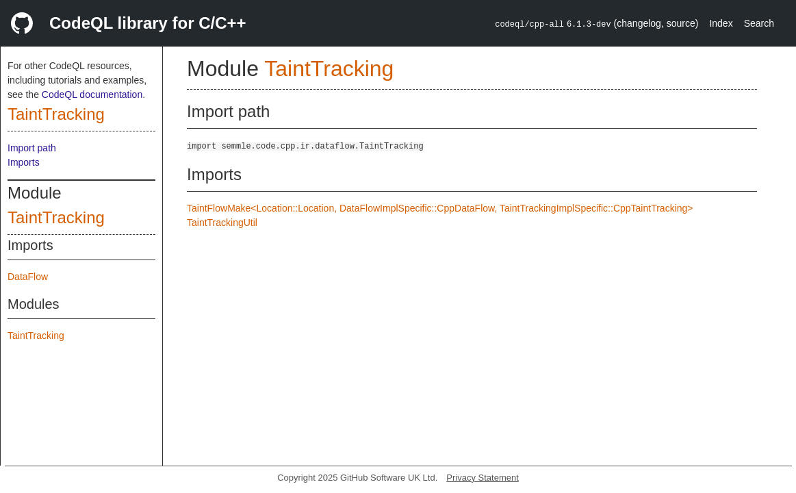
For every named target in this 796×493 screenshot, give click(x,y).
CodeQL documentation (92, 94)
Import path (32, 147)
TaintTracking (56, 114)
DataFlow (28, 276)
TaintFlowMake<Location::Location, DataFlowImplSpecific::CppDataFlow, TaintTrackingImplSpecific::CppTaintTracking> (440, 208)
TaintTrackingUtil (222, 222)
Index (720, 23)
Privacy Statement (482, 477)
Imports (24, 162)
